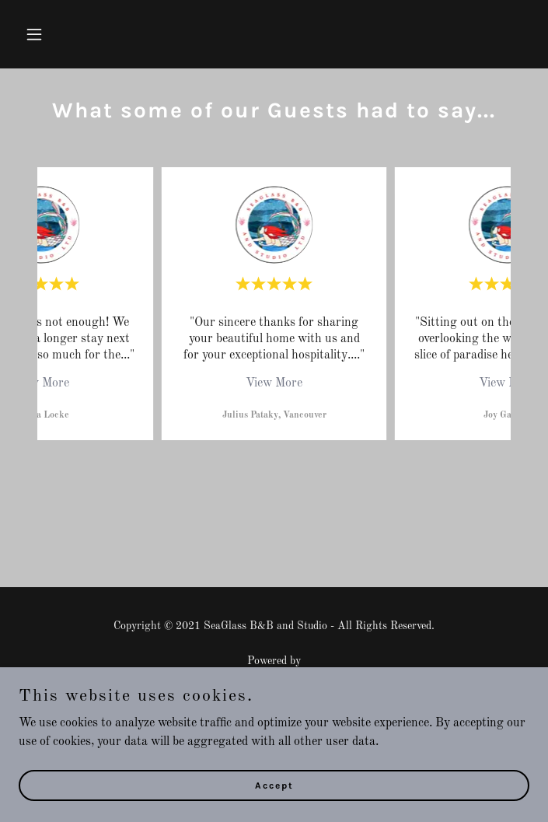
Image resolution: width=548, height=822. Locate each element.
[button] (57, 34)
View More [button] (40, 383)
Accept (274, 784)
